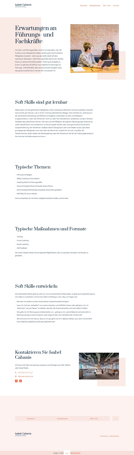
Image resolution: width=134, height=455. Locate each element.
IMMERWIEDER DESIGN (72, 453)
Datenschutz (114, 436)
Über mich (107, 5)
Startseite (83, 5)
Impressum (104, 436)
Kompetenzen (95, 5)
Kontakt (116, 5)
